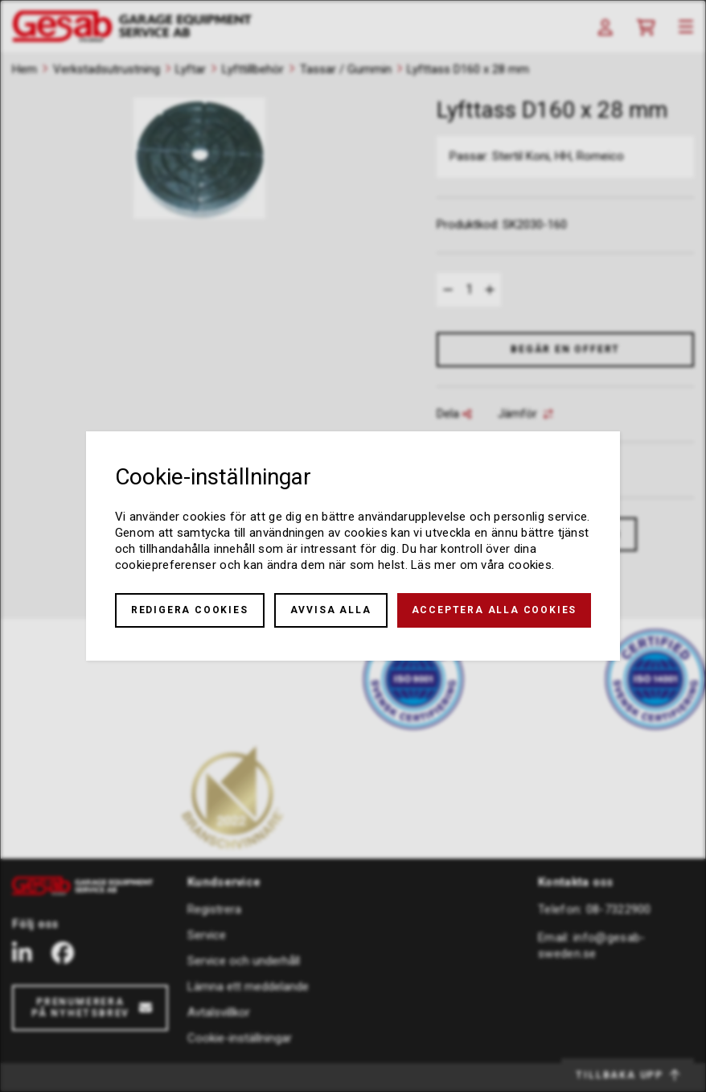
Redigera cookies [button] (189, 610)
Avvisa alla (330, 610)
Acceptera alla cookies (494, 610)
